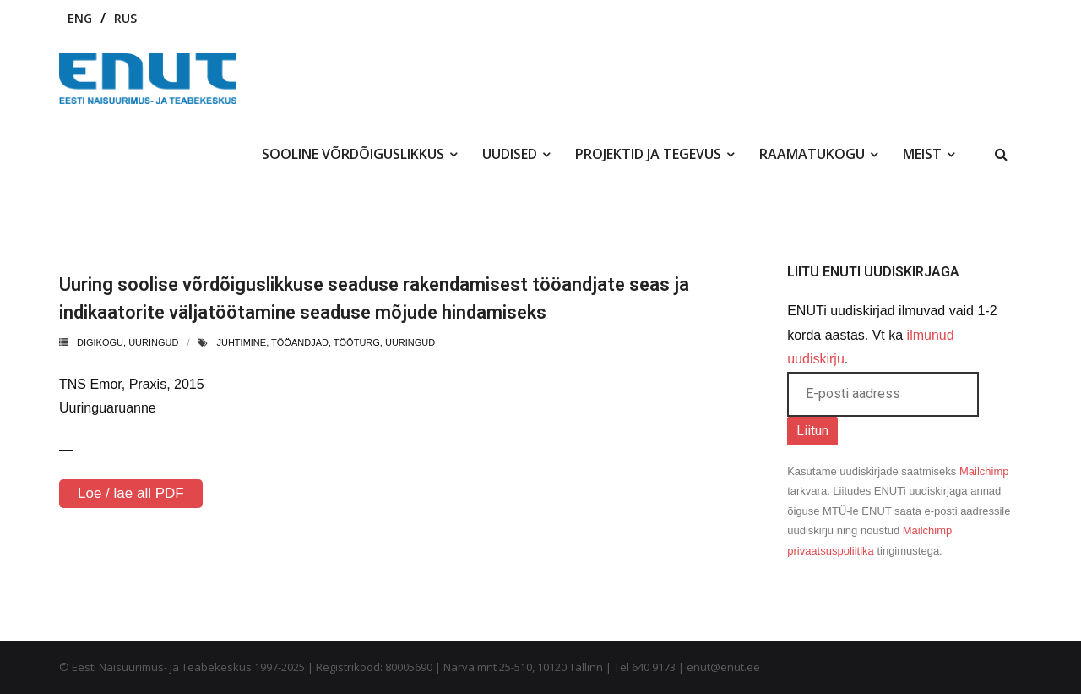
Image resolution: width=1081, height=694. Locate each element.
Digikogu (100, 342)
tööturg (357, 342)
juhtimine (241, 342)
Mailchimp (984, 471)
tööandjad (300, 342)
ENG (80, 18)
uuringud (153, 342)
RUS (125, 18)
